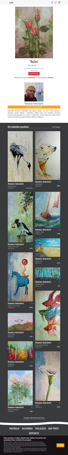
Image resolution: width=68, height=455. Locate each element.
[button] (39, 65)
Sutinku (60, 445)
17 (56, 127)
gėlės (35, 70)
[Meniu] (59, 2)
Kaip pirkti (53, 428)
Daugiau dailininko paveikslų (34, 418)
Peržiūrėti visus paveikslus (34, 107)
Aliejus (31, 68)
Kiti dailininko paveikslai (18, 126)
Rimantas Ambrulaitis (34, 103)
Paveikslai (14, 428)
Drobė (41, 68)
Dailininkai (27, 428)
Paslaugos (40, 428)
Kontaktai (34, 433)
